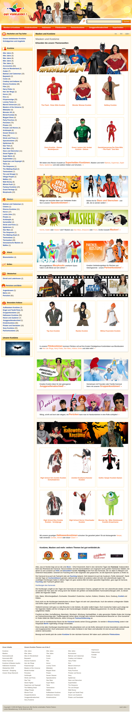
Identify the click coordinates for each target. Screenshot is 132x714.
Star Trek (6, 146)
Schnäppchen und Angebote (14, 41)
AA (121, 34)
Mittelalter (7, 110)
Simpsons (85, 230)
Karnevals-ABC (7, 658)
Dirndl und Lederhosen (12, 278)
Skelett (59, 538)
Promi (95, 230)
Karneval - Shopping (9, 670)
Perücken (6, 123)
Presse (93, 657)
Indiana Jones (77, 348)
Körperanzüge (8, 99)
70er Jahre (7, 63)
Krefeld (121, 596)
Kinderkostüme (30, 27)
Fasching (73, 576)
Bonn (69, 567)
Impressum (95, 650)
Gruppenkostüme (9, 313)
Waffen (5, 179)
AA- (116, 34)
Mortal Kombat (8, 115)
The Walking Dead (10, 169)
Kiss (4, 97)
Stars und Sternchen (11, 151)
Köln (57, 571)
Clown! (73, 538)
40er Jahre (7, 56)
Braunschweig (113, 622)
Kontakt (93, 654)
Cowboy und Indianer (11, 81)
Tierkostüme (8, 172)
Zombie (53, 538)
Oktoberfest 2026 (8, 668)
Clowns (6, 207)
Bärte (5, 293)
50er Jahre (7, 58)
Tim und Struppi (9, 174)
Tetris (5, 164)
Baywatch (6, 76)
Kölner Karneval (7, 661)
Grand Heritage (9, 190)
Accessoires (8, 66)
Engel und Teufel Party (11, 310)
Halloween (46, 27)
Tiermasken (7, 240)
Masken (10, 199)
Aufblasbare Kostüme (11, 307)
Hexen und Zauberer (11, 318)
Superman (115, 163)
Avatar (5, 71)
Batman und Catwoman (12, 74)
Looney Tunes (8, 102)
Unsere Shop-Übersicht (10, 673)
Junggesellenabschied (98, 27)
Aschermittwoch (54, 578)
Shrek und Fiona (9, 138)
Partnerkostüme (77, 27)
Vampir (118, 535)
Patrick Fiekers (51, 707)
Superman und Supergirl (12, 161)
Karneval (70, 622)
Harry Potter (7, 89)
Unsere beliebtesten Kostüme (14, 39)
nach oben (123, 707)
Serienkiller (7, 222)
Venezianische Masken (11, 243)
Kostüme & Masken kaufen (11, 663)
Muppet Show (8, 117)
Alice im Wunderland (11, 69)
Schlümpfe (7, 130)
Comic (5, 79)
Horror (5, 94)
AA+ (127, 34)
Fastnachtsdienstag (82, 618)
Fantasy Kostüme (9, 187)
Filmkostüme (60, 27)
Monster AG (7, 112)
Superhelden (118, 27)
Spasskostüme (8, 141)
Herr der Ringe (8, 92)
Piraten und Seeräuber (11, 326)
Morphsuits (7, 192)
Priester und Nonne (10, 128)
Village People (8, 177)
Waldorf (57, 230)
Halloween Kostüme (10, 315)
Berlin (46, 624)
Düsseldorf (67, 571)
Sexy (5, 135)
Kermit (42, 230)
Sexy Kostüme (8, 328)
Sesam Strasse (8, 133)
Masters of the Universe (12, 107)
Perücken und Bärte (13, 286)
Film (4, 87)
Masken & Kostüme (12, 27)
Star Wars (6, 148)
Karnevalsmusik (7, 656)
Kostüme (65, 634)
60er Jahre (7, 61)
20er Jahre (7, 53)
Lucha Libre (7, 214)
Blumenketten (8, 257)
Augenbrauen (8, 290)
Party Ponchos (8, 120)
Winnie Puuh (8, 184)
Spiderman (7, 143)
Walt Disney (7, 182)
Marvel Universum (10, 105)
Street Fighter (8, 154)
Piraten (5, 125)
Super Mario (7, 156)
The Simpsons (8, 166)
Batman (107, 163)
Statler (47, 230)
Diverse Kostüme (9, 84)
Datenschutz (95, 652)
